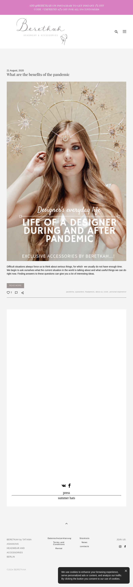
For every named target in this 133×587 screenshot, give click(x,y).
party (60, 60)
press (66, 493)
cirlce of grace (89, 60)
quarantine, (79, 292)
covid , (106, 292)
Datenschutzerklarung (59, 538)
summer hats (66, 498)
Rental (59, 548)
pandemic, (70, 292)
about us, (99, 292)
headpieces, (89, 292)
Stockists (85, 538)
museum (73, 60)
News (84, 542)
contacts (84, 546)
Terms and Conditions (59, 543)
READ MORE (15, 285)
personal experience (117, 292)
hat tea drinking (44, 60)
